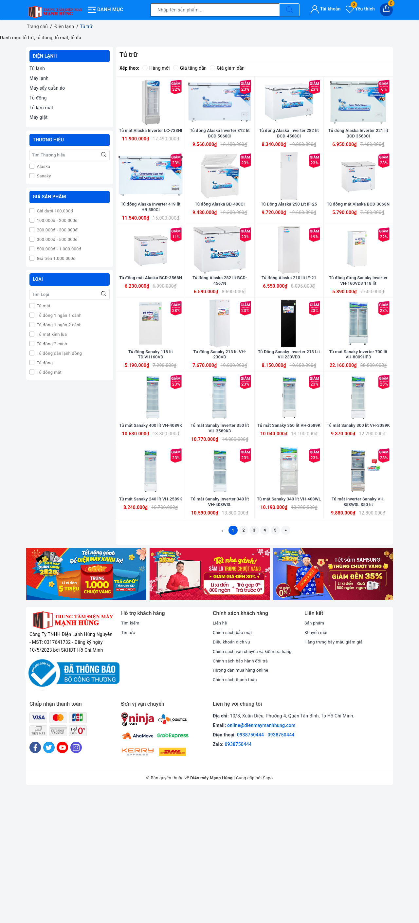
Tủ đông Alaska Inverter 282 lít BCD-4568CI (289, 154)
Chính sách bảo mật (234, 763)
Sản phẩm (315, 754)
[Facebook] (35, 878)
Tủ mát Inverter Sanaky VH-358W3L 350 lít (358, 630)
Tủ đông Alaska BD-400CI (219, 246)
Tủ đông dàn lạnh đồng (59, 353)
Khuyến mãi (316, 763)
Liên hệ (220, 754)
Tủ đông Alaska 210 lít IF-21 (289, 342)
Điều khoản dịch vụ (233, 773)
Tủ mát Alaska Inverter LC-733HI (150, 154)
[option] (86, 705)
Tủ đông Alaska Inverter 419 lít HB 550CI (150, 249)
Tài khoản (325, 8)
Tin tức (128, 763)
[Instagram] (76, 878)
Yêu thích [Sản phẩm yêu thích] (360, 8)
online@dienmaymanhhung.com (261, 856)
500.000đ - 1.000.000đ (59, 248)
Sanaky (43, 175)
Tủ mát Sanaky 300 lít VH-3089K (358, 535)
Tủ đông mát (49, 372)
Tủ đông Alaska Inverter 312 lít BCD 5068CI (220, 154)
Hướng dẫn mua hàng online (242, 801)
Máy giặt (38, 117)
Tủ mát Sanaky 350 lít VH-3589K (289, 535)
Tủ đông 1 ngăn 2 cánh (59, 324)
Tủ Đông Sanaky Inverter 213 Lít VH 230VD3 (289, 440)
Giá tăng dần (190, 68)
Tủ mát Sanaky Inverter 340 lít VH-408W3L (220, 630)
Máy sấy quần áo (47, 88)
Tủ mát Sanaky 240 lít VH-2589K (150, 630)
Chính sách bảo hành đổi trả (242, 792)
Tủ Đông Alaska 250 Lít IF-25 (289, 246)
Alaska (43, 166)
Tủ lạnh (37, 68)
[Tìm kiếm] (289, 9)
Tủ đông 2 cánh (51, 343)
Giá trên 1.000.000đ (56, 258)
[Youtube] (62, 878)
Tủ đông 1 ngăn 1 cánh (59, 315)
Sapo (268, 909)
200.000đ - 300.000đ (57, 229)
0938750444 (250, 866)
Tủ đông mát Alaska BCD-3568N (150, 345)
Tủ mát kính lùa (51, 334)
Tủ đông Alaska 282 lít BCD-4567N (220, 345)
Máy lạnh (38, 78)
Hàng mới (156, 68)
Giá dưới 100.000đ (54, 210)
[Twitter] (49, 878)
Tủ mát (43, 305)
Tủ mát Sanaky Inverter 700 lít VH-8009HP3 (358, 440)
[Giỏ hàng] (386, 9)
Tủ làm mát (41, 107)
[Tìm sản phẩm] (215, 9)
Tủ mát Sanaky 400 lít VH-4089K (150, 535)
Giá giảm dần (227, 68)
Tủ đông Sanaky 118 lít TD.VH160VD (150, 440)
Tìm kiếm (131, 754)
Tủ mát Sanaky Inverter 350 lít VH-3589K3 (220, 535)
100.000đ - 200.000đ (57, 220)
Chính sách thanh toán (236, 810)
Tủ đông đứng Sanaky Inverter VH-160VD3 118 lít (358, 345)
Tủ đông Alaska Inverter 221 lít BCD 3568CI (358, 154)
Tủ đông (38, 97)
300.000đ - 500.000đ (57, 239)
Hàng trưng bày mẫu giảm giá (335, 773)
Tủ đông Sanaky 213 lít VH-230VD (219, 440)
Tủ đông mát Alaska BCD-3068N (358, 249)
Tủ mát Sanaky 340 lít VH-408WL (289, 630)
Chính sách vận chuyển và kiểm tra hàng (255, 782)
